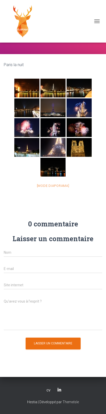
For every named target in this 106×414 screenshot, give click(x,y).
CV (48, 390)
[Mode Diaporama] (53, 186)
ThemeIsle (71, 402)
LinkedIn (59, 390)
